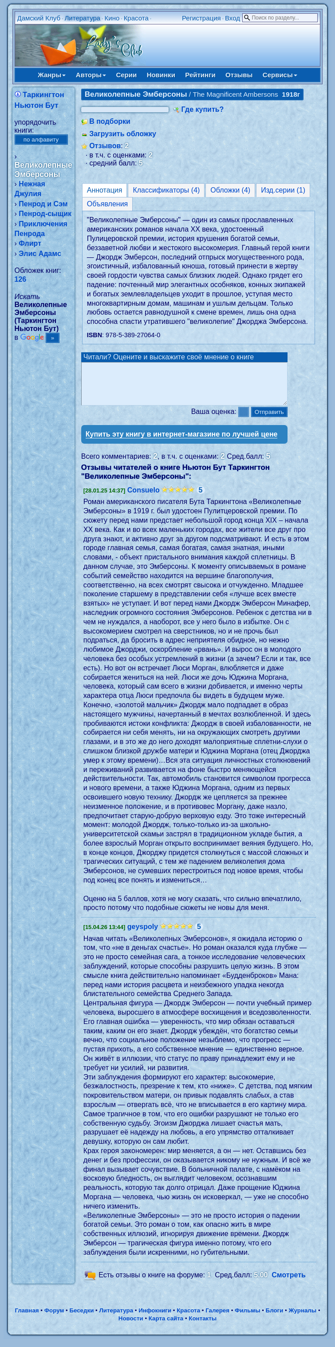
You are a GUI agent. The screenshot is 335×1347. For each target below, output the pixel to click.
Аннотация (104, 190)
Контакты (203, 1326)
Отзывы (238, 75)
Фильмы (247, 1318)
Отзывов (105, 146)
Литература (82, 18)
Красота (136, 18)
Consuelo (143, 498)
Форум (54, 1318)
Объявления (107, 204)
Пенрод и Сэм (43, 204)
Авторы (91, 75)
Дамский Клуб (39, 18)
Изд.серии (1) (283, 190)
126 (21, 279)
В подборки (109, 121)
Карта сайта (166, 1326)
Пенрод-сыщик (45, 213)
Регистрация (201, 18)
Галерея (217, 1318)
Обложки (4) (230, 190)
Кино (112, 18)
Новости (130, 1326)
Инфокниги (154, 1318)
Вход (232, 18)
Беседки (81, 1318)
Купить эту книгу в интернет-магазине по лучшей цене (182, 442)
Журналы (302, 1318)
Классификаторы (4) (166, 190)
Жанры (52, 75)
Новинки (161, 75)
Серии (126, 75)
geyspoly (142, 934)
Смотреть (289, 1283)
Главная (27, 1318)
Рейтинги (200, 75)
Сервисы (280, 75)
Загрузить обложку (122, 134)
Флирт (30, 243)
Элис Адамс (40, 253)
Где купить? (202, 109)
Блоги (275, 1318)
